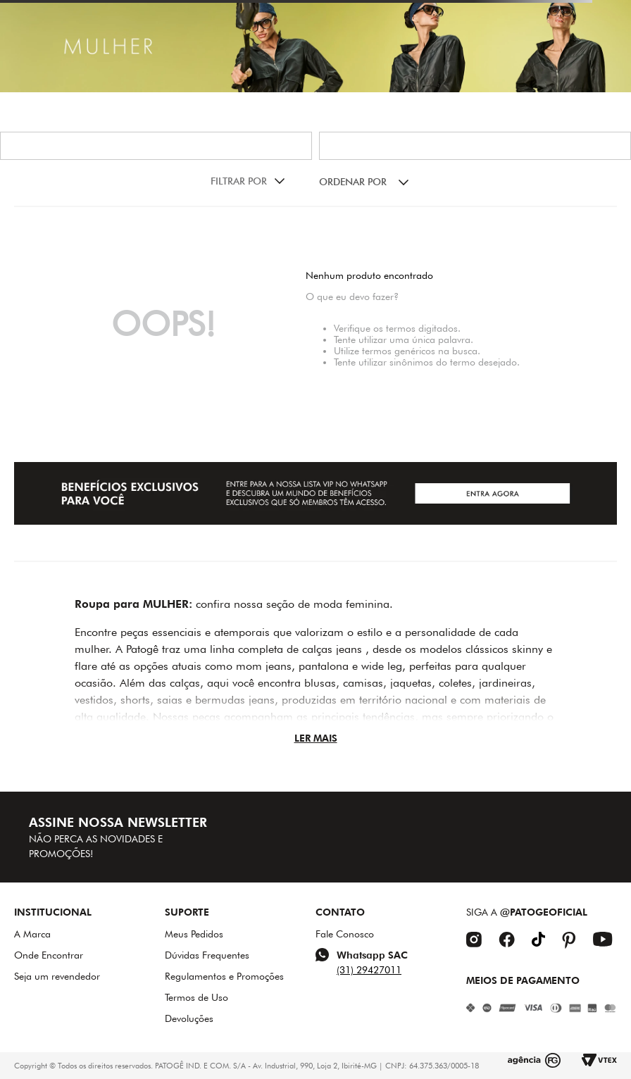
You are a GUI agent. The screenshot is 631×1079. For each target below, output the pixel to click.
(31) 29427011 (369, 969)
